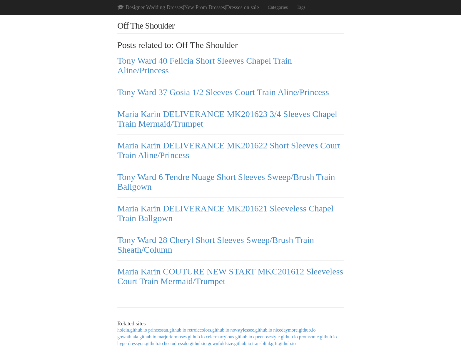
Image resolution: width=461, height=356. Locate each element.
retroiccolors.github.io (208, 329)
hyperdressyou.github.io (140, 343)
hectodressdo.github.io (185, 343)
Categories (278, 7)
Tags (301, 7)
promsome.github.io (318, 336)
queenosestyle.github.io (275, 336)
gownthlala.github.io (136, 336)
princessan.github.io (167, 329)
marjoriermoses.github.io (181, 336)
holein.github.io (132, 329)
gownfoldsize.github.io (229, 343)
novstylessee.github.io (251, 329)
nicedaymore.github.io (294, 329)
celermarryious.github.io (229, 336)
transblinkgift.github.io (274, 343)
